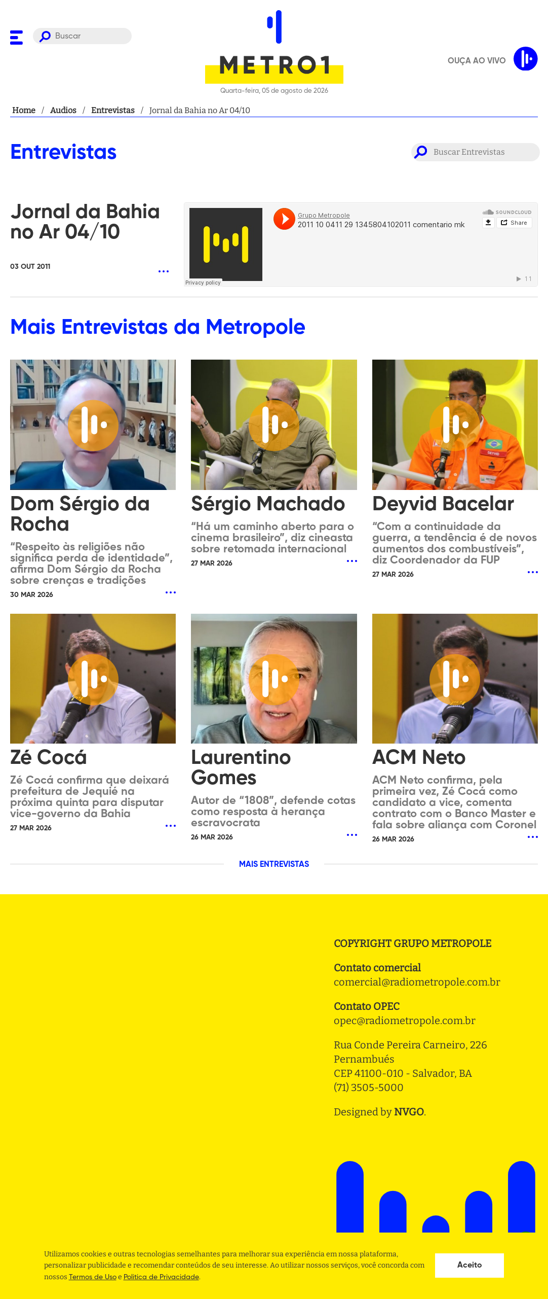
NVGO (409, 1112)
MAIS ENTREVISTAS (274, 865)
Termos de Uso (92, 1277)
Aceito (469, 1265)
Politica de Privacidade (161, 1277)
